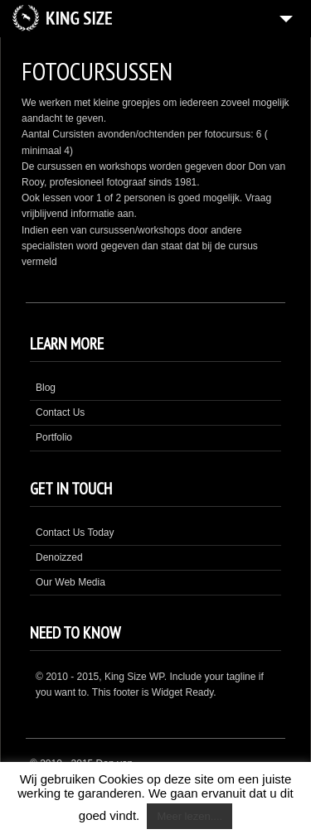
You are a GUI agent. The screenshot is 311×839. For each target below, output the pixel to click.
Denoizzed (59, 557)
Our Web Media (70, 582)
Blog (46, 387)
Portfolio (54, 437)
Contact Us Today (75, 532)
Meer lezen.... (189, 816)
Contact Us (60, 412)
